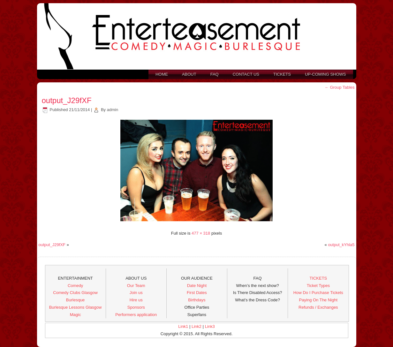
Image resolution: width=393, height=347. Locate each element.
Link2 (196, 326)
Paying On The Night (318, 300)
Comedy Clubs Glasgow (75, 292)
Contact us (246, 74)
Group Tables (340, 87)
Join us (136, 292)
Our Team (136, 285)
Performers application (136, 314)
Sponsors (136, 307)
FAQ (214, 74)
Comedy (75, 285)
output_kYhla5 (341, 244)
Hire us (136, 300)
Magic (75, 314)
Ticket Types (318, 285)
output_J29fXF (67, 100)
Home (161, 74)
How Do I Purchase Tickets (318, 292)
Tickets (282, 74)
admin (112, 109)
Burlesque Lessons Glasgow (75, 307)
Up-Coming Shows (325, 74)
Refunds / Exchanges (318, 307)
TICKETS (318, 278)
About (189, 74)
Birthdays (196, 300)
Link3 (210, 326)
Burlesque (75, 300)
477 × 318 (201, 233)
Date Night (197, 285)
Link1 (183, 326)
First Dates (197, 292)
